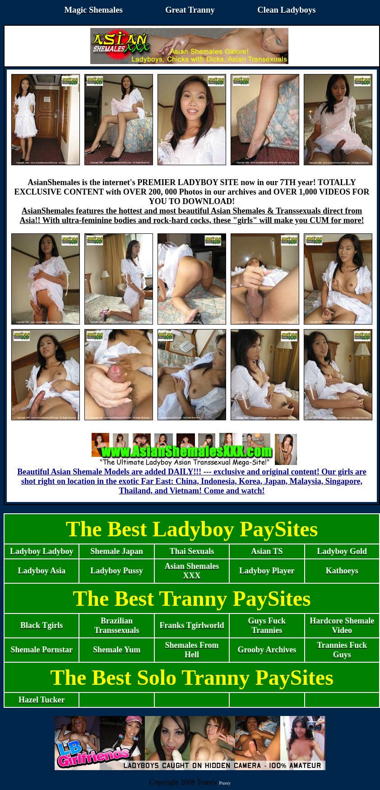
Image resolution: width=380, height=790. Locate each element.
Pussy (225, 782)
